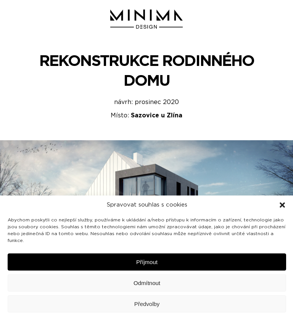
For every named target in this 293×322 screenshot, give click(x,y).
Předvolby (147, 304)
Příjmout (147, 262)
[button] (282, 205)
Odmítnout (147, 283)
